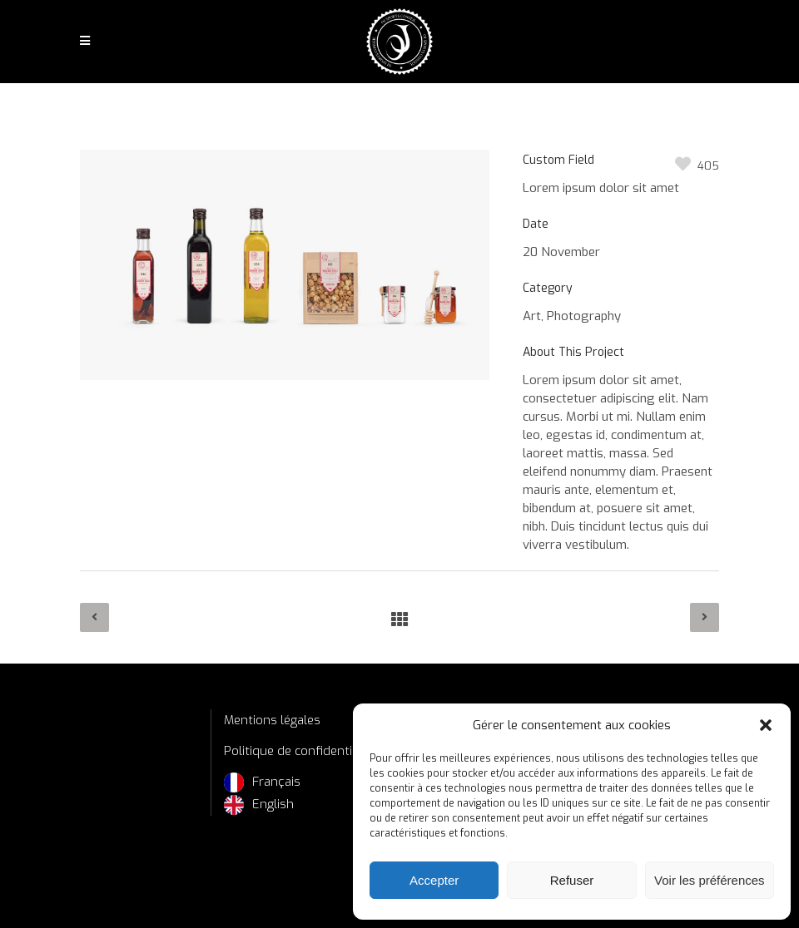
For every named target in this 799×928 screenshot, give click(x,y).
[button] (765, 725)
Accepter (434, 880)
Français (276, 781)
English (273, 804)
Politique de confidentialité (300, 751)
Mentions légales (272, 720)
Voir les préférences (709, 880)
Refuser (572, 880)
